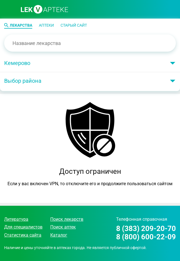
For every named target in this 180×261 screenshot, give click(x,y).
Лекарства (21, 25)
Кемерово (17, 63)
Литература (16, 219)
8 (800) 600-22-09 (146, 237)
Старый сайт (74, 25)
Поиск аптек (63, 227)
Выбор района (22, 80)
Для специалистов (23, 227)
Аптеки (46, 25)
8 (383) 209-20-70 (146, 229)
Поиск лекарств (66, 219)
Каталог (58, 235)
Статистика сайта (22, 235)
